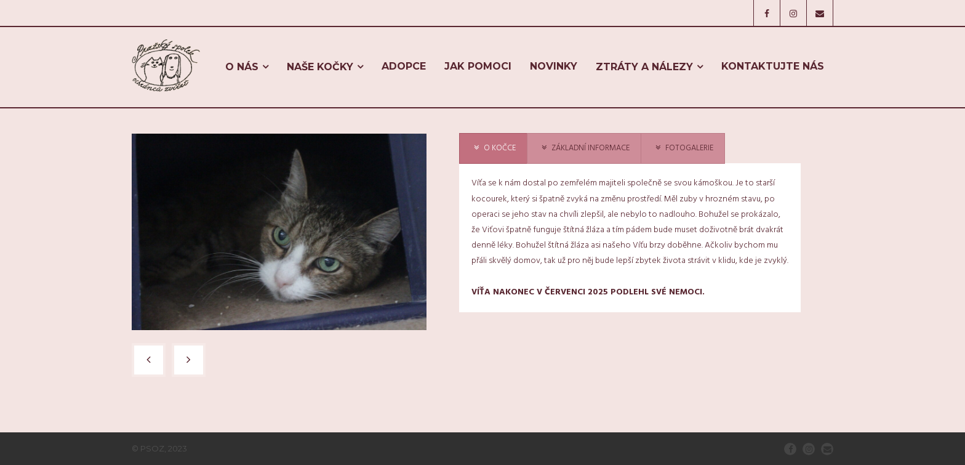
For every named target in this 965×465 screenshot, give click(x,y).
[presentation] (493, 148)
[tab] (493, 148)
